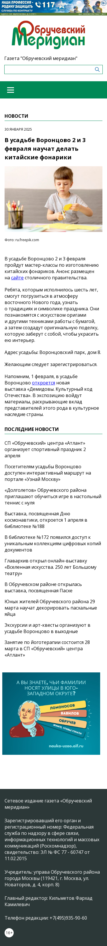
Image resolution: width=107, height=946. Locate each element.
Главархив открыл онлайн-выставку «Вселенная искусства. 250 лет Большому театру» (50, 567)
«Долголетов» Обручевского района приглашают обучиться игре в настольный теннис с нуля (53, 496)
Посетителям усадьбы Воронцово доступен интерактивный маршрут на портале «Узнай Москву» (48, 472)
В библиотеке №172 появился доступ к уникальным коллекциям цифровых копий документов (53, 543)
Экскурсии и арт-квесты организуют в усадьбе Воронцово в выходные (47, 628)
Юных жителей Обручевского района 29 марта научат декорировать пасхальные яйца (51, 607)
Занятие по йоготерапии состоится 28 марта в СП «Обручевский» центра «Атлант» (47, 648)
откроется (43, 383)
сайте (17, 277)
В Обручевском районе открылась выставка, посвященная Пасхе (43, 587)
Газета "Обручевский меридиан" (40, 58)
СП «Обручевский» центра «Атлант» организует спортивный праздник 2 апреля (45, 449)
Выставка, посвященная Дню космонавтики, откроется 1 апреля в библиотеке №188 (46, 519)
